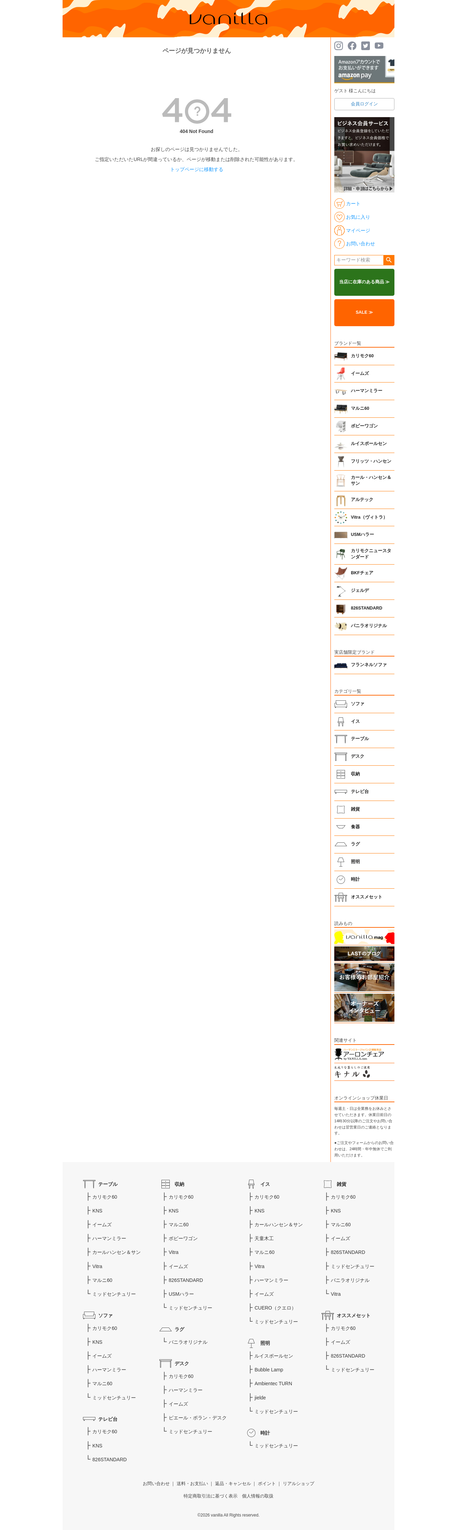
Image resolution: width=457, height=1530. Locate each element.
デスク (357, 756)
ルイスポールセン (369, 443)
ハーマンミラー (366, 390)
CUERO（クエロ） (275, 1308)
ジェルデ (360, 590)
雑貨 (355, 809)
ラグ (355, 844)
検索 (388, 260)
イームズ (360, 373)
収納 (355, 774)
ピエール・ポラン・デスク (198, 1417)
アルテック (362, 499)
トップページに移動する (196, 169)
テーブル (360, 738)
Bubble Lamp (268, 1369)
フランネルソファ (369, 664)
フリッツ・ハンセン (371, 461)
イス (355, 721)
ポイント (267, 1483)
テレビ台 (360, 791)
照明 (355, 861)
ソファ (357, 703)
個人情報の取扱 (257, 1496)
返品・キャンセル (233, 1483)
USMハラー (362, 534)
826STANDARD (366, 608)
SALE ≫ (364, 312)
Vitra (97, 1266)
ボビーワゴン (364, 426)
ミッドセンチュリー (114, 1294)
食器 (355, 826)
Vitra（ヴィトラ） (369, 517)
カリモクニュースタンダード (371, 553)
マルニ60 (360, 408)
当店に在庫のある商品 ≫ (364, 282)
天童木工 (264, 1238)
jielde (260, 1397)
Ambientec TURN (273, 1383)
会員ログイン (364, 104)
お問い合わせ (156, 1483)
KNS (97, 1210)
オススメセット (366, 897)
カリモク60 (362, 355)
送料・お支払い (192, 1483)
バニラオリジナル (369, 625)
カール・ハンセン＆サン (371, 480)
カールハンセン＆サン (116, 1252)
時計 (355, 879)
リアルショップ (298, 1483)
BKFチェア (362, 572)
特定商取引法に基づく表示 (210, 1496)
